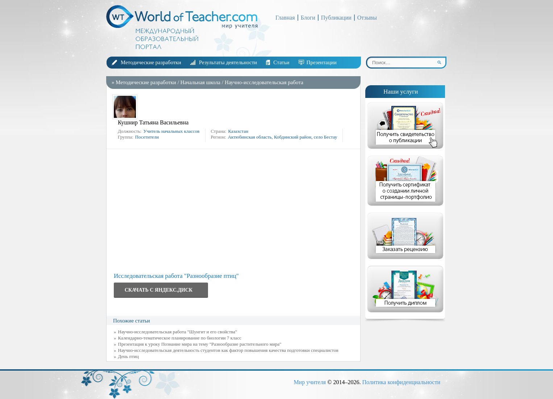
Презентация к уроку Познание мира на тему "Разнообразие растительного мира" (200, 344)
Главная (285, 18)
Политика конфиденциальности (401, 382)
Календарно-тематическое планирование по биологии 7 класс (179, 338)
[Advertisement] (235, 211)
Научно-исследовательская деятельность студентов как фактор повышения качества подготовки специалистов (228, 350)
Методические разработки (151, 62)
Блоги (308, 18)
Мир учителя (310, 382)
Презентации (322, 62)
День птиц (128, 356)
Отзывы (367, 18)
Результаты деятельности (228, 62)
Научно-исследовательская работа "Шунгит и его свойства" (177, 331)
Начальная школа (200, 82)
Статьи (281, 62)
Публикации (336, 18)
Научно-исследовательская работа (264, 82)
